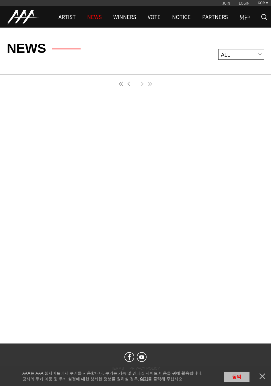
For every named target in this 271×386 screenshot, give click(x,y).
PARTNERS (215, 17)
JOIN (226, 3)
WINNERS (124, 17)
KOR (261, 3)
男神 (244, 17)
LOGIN (244, 3)
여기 (144, 379)
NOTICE (181, 17)
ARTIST (67, 17)
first (121, 83)
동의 (236, 376)
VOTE (154, 17)
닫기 (262, 376)
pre (129, 83)
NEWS (94, 17)
